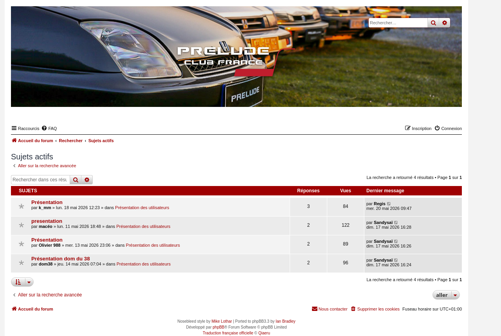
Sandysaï (383, 222)
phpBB (218, 327)
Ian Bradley (286, 321)
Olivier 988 (50, 245)
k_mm (45, 207)
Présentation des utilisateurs (142, 207)
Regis (380, 203)
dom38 (45, 264)
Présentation (47, 202)
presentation (46, 221)
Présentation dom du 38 (60, 259)
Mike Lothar (221, 321)
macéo (45, 226)
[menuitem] (49, 128)
